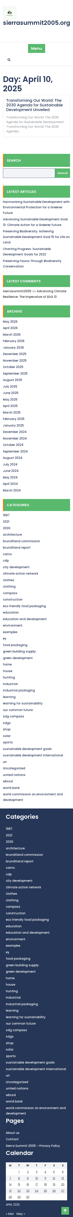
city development (16, 567)
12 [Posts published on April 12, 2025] (54, 1178)
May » (20, 1214)
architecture (12, 535)
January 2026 (13, 348)
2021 (6, 522)
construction (13, 599)
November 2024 (15, 438)
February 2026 (14, 341)
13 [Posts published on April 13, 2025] (63, 1178)
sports (8, 742)
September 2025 (15, 373)
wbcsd (8, 781)
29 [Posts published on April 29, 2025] (19, 1197)
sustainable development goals (27, 749)
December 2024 (15, 432)
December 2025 (14, 354)
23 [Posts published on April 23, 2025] (27, 1191)
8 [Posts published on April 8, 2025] (19, 1178)
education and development (25, 619)
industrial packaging (19, 690)
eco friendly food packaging (24, 606)
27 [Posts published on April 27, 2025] (62, 1191)
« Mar (10, 1214)
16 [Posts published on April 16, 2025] (27, 1184)
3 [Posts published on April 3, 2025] (36, 1172)
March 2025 (12, 412)
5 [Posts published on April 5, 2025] (54, 1172)
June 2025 (10, 393)
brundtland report (17, 548)
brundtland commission (21, 541)
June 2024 (11, 471)
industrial (10, 684)
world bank (11, 788)
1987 (6, 515)
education (11, 612)
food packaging (15, 645)
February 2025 (14, 419)
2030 (6, 528)
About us (12, 1133)
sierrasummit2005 (17, 291)
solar (7, 736)
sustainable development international (33, 755)
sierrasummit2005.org (36, 23)
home (7, 664)
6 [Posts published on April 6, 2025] (63, 1172)
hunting (9, 677)
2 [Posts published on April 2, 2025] (28, 1172)
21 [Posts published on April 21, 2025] (10, 1191)
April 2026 (10, 328)
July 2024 (10, 464)
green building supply (19, 651)
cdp (6, 561)
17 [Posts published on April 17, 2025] (36, 1184)
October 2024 (13, 445)
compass (10, 593)
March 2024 (12, 490)
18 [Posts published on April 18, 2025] (45, 1184)
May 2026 (10, 322)
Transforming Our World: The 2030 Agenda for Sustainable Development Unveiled (34, 105)
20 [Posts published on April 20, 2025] (62, 1184)
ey (4, 638)
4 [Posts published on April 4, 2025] (45, 1172)
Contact (12, 1139)
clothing (9, 586)
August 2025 (12, 380)
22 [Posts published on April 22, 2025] (19, 1191)
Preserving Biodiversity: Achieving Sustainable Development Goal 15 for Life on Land (36, 236)
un (5, 762)
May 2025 (10, 399)
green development (18, 658)
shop (7, 729)
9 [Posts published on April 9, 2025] (28, 1178)
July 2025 (10, 386)
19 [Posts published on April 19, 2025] (54, 1184)
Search (14, 160)
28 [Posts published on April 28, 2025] (10, 1197)
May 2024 (10, 477)
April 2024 (10, 484)
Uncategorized (14, 768)
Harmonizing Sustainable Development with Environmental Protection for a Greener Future (36, 207)
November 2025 (15, 361)
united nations (14, 775)
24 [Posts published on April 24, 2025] (36, 1191)
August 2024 (12, 458)
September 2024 (15, 451)
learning (9, 697)
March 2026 (12, 335)
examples (10, 632)
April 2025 (10, 406)
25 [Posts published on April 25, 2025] (45, 1191)
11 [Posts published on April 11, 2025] (45, 1178)
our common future (18, 710)
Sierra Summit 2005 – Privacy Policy (33, 1146)
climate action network (20, 573)
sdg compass (13, 716)
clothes (8, 580)
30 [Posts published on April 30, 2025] (27, 1197)
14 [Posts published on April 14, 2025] (10, 1184)
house (7, 671)
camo (7, 554)
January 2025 (13, 425)
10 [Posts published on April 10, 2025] (36, 1178)
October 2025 (13, 367)
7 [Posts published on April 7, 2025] (10, 1178)
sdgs (7, 723)
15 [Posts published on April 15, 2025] (19, 1184)
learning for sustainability (23, 703)
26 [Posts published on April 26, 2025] (54, 1191)
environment (12, 625)
